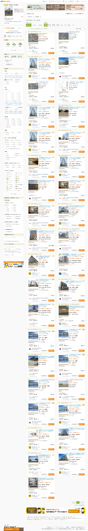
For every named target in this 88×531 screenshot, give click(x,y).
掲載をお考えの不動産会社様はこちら (78, 527)
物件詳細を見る (44, 78)
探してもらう (53, 1)
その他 (7, 159)
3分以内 (19, 142)
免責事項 (67, 527)
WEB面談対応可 (9, 231)
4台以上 (13, 167)
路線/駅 (15, 57)
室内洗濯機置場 (20, 184)
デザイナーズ (19, 182)
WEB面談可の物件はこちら (11, 32)
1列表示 (34, 25)
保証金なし (17, 81)
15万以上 (20, 77)
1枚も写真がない (9, 216)
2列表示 (29, 25)
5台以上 (19, 167)
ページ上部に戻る (84, 525)
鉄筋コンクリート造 (19, 155)
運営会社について (50, 527)
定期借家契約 (17, 218)
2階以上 (19, 132)
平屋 (18, 186)
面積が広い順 (58, 25)
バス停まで (12, 140)
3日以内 (17, 36)
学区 (21, 57)
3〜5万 (6, 77)
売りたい (45, 1)
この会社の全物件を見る (36, 53)
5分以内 (7, 144)
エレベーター (10, 180)
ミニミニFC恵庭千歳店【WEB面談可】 (68, 396)
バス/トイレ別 (19, 172)
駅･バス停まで (18, 140)
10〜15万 (17, 77)
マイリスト (85, 1)
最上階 (7, 134)
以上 (6, 102)
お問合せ (51, 78)
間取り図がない (9, 218)
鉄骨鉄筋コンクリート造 (10, 157)
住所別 (65, 25)
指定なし (9, 36)
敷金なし (8, 81)
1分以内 (13, 142)
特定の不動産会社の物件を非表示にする (13, 241)
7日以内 (20, 36)
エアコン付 (10, 174)
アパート (7, 46)
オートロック (19, 174)
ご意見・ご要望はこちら (80, 528)
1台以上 (13, 165)
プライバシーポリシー (60, 527)
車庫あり (18, 180)
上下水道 (9, 176)
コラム (66, 1)
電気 (18, 176)
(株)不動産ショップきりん (36, 75)
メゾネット (10, 182)
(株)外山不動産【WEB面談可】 (67, 75)
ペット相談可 (10, 186)
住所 (8, 57)
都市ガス (9, 172)
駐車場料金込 (17, 79)
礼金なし (8, 83)
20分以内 (14, 146)
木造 (7, 153)
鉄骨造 (7, 155)
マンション (14, 46)
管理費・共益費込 (9, 79)
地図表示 (40, 25)
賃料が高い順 (46, 25)
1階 (13, 132)
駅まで (7, 140)
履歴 (78, 1)
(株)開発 (33, 50)
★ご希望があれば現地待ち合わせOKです (76, 379)
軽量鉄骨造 (17, 153)
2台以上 (19, 165)
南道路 (18, 178)
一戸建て (19, 46)
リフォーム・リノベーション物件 (14, 190)
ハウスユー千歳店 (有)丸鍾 (63, 124)
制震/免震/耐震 (19, 188)
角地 (9, 178)
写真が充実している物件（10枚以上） (13, 224)
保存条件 (71, 1)
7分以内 (13, 144)
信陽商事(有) (64, 323)
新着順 (61, 25)
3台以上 (7, 167)
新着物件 (7, 202)
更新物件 (12, 202)
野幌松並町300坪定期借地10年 (74, 31)
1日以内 (13, 36)
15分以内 (8, 146)
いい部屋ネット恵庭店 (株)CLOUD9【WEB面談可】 (70, 149)
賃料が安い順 (49, 25)
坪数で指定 (20, 107)
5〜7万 (10, 77)
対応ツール (19, 32)
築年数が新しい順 (53, 25)
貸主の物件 (10, 188)
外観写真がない (18, 216)
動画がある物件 (9, 226)
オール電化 (10, 184)
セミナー (60, 1)
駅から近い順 (69, 25)
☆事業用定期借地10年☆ (43, 33)
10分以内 (20, 144)
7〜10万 (13, 77)
